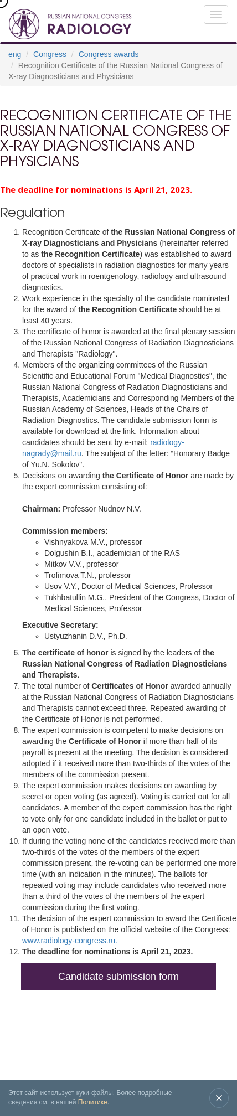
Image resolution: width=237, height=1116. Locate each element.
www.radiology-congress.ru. (69, 940)
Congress (49, 54)
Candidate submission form (118, 976)
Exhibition (46, 1024)
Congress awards (109, 54)
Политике (92, 1102)
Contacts (139, 1048)
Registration (29, 1048)
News (103, 1024)
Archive (78, 1024)
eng (14, 54)
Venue (126, 1024)
